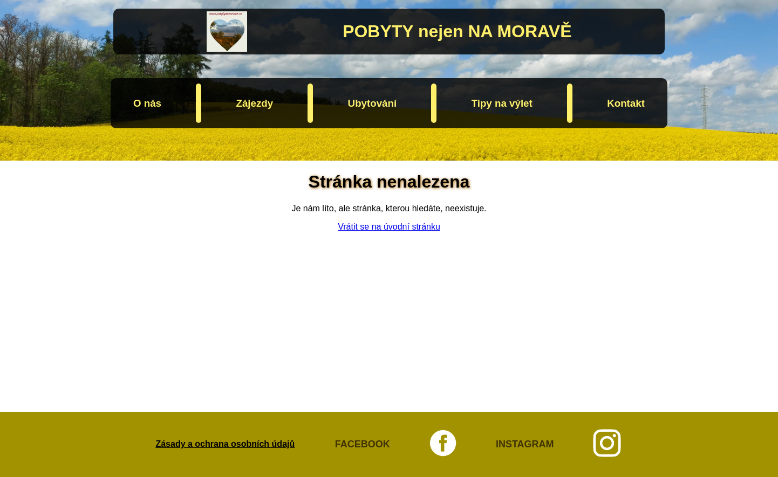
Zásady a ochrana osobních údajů (225, 443)
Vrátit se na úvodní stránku (389, 226)
